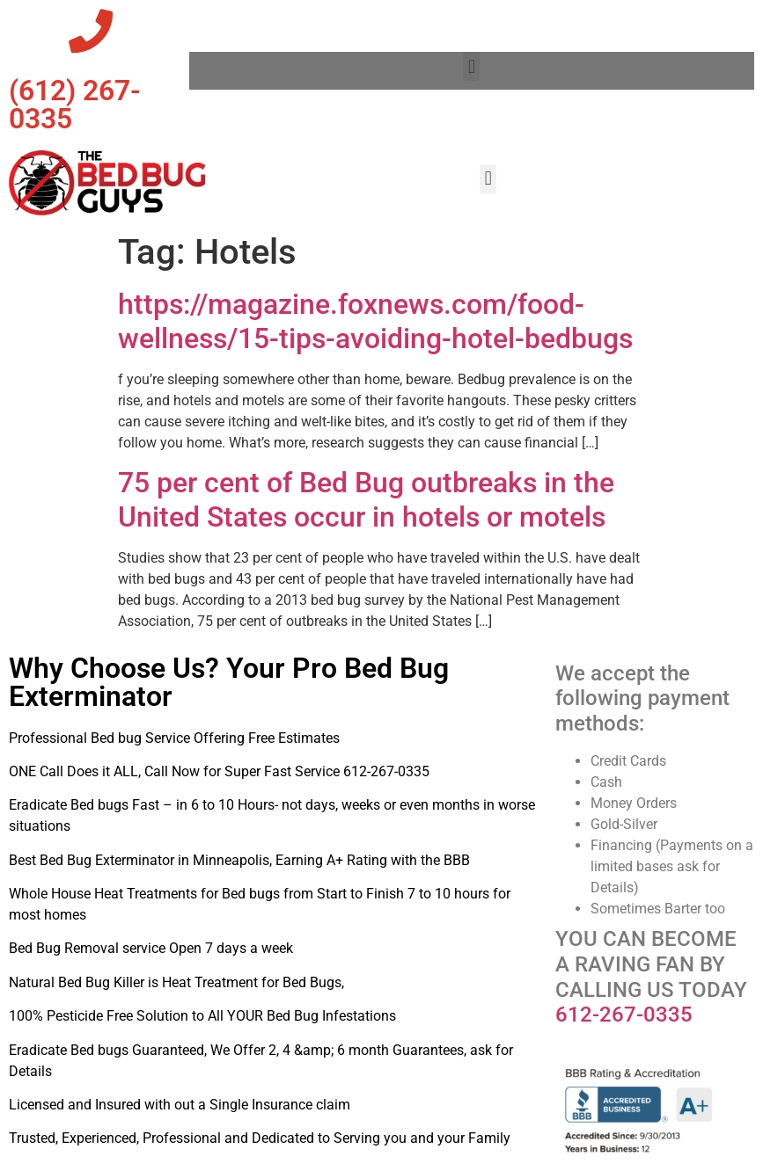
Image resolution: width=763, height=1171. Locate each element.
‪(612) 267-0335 (75, 104)
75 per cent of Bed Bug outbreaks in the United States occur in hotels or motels (366, 499)
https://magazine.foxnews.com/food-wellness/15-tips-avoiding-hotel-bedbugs (375, 320)
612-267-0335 (624, 1014)
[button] (471, 66)
